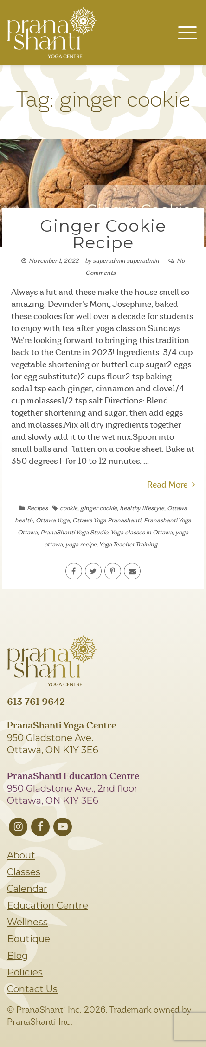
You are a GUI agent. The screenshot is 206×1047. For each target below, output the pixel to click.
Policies (25, 972)
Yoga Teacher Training (128, 545)
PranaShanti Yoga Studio (74, 533)
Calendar (27, 888)
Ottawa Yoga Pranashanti (106, 521)
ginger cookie (98, 509)
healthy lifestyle (142, 509)
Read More (171, 485)
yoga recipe (81, 545)
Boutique (28, 938)
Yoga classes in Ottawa (141, 533)
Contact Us (32, 989)
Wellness (27, 922)
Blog (17, 955)
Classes (23, 872)
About (21, 855)
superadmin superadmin (126, 261)
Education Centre (47, 905)
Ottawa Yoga (53, 521)
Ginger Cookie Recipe (103, 234)
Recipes (37, 509)
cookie (68, 509)
